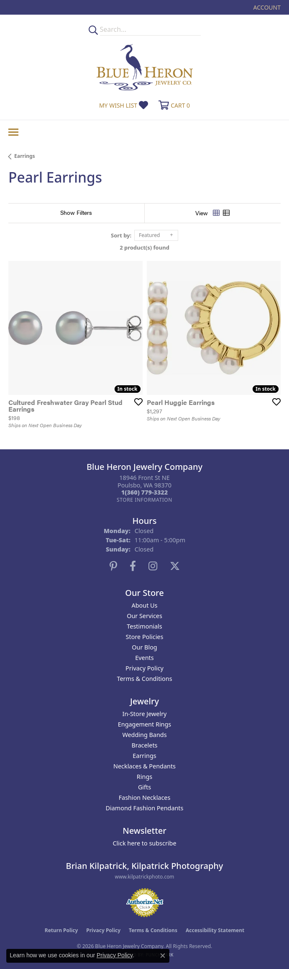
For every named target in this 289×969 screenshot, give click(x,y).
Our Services (144, 616)
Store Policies (145, 637)
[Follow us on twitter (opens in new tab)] (175, 566)
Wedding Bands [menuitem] (144, 735)
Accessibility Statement (215, 930)
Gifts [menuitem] (144, 787)
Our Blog (144, 647)
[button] (266, 7)
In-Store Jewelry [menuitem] (145, 714)
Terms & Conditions (144, 679)
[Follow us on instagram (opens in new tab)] (152, 566)
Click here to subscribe (144, 843)
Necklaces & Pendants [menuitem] (144, 766)
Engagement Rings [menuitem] (144, 724)
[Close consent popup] (162, 955)
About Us (145, 605)
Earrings (24, 156)
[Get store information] (144, 499)
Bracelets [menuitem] (144, 745)
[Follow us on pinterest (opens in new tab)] (113, 566)
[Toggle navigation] (13, 132)
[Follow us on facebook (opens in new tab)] (132, 566)
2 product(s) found (144, 247)
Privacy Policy (144, 668)
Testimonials (144, 626)
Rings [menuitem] (144, 777)
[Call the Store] (144, 492)
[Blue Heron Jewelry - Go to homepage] (145, 67)
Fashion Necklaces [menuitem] (145, 797)
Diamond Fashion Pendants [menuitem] (145, 808)
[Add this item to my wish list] (136, 401)
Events (144, 658)
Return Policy (61, 930)
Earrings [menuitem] (144, 756)
